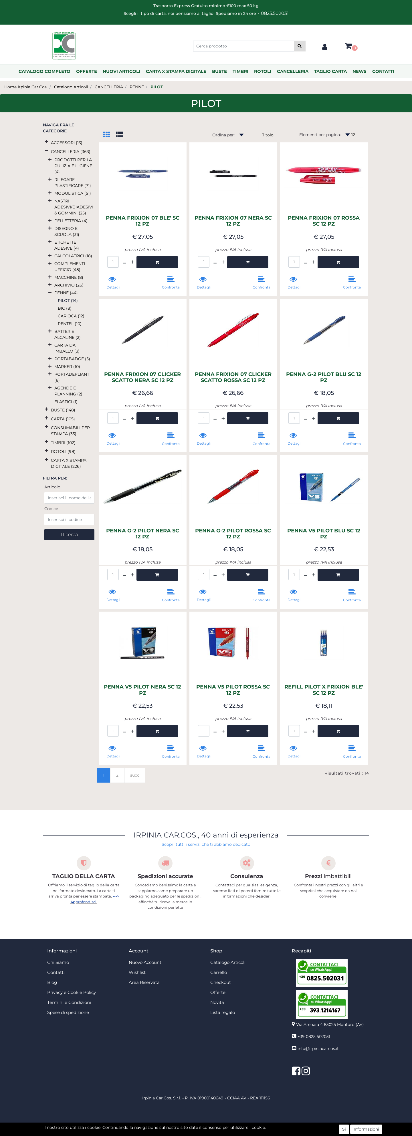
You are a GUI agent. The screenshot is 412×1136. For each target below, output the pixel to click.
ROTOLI (262, 71)
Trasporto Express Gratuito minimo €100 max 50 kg (206, 5)
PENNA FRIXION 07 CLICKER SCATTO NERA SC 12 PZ (142, 377)
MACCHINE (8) (68, 277)
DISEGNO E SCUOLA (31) (66, 231)
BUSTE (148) (63, 410)
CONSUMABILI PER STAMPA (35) (70, 430)
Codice (51, 508)
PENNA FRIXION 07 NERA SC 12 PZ (233, 221)
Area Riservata (144, 982)
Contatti (56, 972)
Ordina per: (223, 135)
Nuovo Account (145, 962)
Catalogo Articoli (71, 86)
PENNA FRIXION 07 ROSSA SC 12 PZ (324, 221)
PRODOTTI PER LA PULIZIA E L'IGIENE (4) (73, 165)
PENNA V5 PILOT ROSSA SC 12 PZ (233, 690)
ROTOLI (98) (63, 451)
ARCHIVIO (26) (69, 285)
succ (134, 775)
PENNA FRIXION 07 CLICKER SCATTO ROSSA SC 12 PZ (233, 377)
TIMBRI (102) (63, 442)
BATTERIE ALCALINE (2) (67, 334)
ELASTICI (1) (66, 401)
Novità (217, 1002)
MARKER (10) (67, 366)
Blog (52, 982)
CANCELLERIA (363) (70, 151)
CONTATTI (383, 71)
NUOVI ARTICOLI (121, 71)
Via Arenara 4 (330, 1024)
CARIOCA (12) (71, 316)
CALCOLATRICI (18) (73, 255)
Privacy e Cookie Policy (71, 992)
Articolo (52, 487)
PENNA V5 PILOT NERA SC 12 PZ (142, 690)
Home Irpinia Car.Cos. (25, 86)
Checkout (220, 982)
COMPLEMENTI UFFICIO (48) (69, 266)
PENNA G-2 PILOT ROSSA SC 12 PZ (233, 534)
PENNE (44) (66, 292)
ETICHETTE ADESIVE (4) (66, 245)
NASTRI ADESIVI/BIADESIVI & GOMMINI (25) (73, 207)
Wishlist (137, 972)
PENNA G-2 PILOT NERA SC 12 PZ (142, 534)
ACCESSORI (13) (66, 142)
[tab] (109, 135)
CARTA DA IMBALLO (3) (67, 348)
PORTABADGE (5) (72, 358)
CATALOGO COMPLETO (44, 71)
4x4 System (184, 1132)
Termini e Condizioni (69, 1002)
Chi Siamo (58, 962)
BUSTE (219, 71)
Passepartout (218, 1126)
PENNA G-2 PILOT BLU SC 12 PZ (323, 377)
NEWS (359, 71)
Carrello (218, 972)
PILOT (156, 86)
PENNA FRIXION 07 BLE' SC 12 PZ (142, 221)
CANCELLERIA (292, 71)
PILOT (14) (68, 300)
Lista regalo (222, 1012)
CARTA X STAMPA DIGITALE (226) (68, 463)
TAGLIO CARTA (330, 71)
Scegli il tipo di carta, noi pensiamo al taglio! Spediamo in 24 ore (190, 13)
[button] (300, 46)
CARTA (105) (63, 418)
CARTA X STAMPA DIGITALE (176, 71)
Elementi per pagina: (320, 134)
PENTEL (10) (70, 323)
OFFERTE (86, 71)
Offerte (217, 992)
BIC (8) (65, 308)
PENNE (137, 86)
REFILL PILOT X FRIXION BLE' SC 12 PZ (323, 690)
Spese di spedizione (68, 1012)
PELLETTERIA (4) (71, 220)
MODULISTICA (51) (72, 193)
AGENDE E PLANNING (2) (68, 391)
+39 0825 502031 (314, 1036)
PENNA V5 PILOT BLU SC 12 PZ (323, 534)
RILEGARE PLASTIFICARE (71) (72, 182)
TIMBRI (240, 71)
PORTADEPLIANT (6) (71, 377)
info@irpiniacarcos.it (318, 1048)
